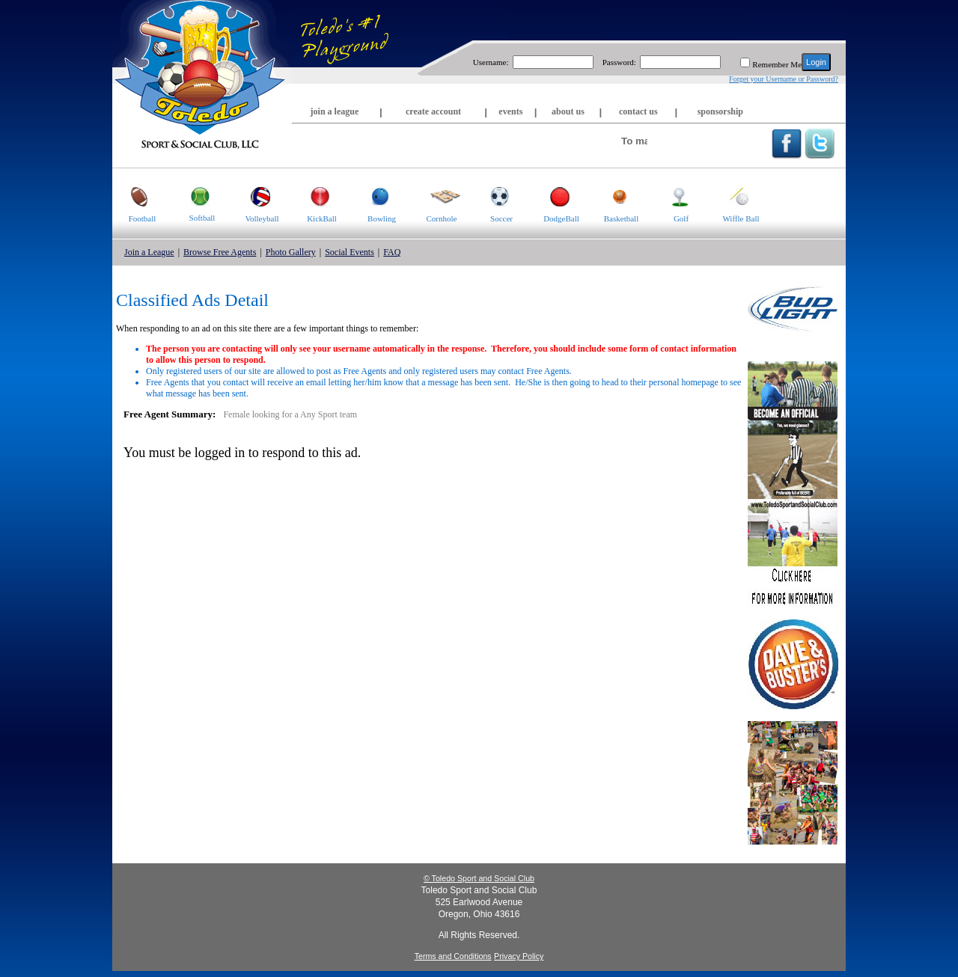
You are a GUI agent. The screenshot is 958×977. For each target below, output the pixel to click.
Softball (193, 195)
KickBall (314, 195)
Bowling (374, 195)
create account (433, 111)
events (510, 111)
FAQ (391, 252)
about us (568, 111)
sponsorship (720, 111)
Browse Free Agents (219, 252)
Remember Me (777, 64)
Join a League (149, 252)
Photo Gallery (291, 252)
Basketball (614, 195)
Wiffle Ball (735, 195)
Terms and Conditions (453, 956)
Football (134, 195)
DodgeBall (555, 195)
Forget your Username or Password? (783, 79)
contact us (638, 111)
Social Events (349, 252)
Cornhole (436, 195)
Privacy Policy (518, 956)
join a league (335, 111)
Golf (670, 195)
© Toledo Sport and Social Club (479, 878)
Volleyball (255, 195)
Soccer (492, 195)
